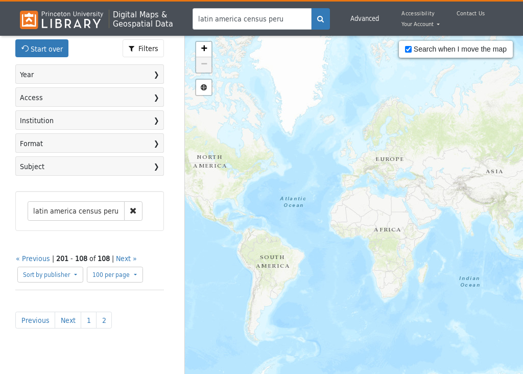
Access (31, 97)
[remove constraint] (133, 211)
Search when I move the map (456, 49)
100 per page (111, 274)
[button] (203, 49)
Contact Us (471, 13)
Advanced (364, 18)
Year (27, 74)
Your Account (418, 24)
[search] (321, 19)
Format (31, 143)
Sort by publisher (47, 274)
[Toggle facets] (143, 48)
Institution (37, 120)
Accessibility (418, 13)
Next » (126, 258)
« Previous (33, 258)
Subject (32, 166)
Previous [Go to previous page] (35, 320)
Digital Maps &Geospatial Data (143, 19)
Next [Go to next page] (68, 320)
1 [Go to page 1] (89, 320)
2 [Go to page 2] (104, 320)
